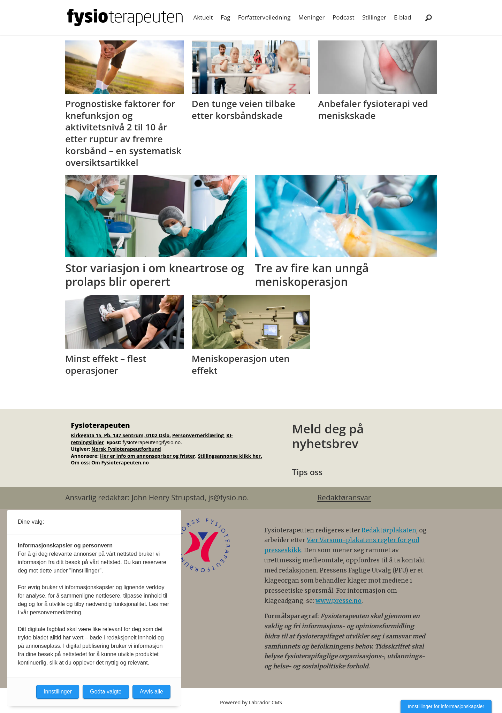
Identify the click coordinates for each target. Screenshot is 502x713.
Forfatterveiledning (264, 17)
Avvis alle (151, 692)
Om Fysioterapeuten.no (120, 462)
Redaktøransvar (344, 497)
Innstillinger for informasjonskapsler (446, 706)
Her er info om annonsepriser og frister (147, 456)
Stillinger (374, 17)
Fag (225, 17)
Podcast (344, 17)
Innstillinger (58, 692)
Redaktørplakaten (389, 530)
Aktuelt (203, 17)
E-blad (402, 17)
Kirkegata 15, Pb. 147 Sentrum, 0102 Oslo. (121, 435)
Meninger (311, 17)
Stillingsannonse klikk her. (230, 456)
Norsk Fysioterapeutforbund (126, 449)
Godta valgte (106, 692)
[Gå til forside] (125, 17)
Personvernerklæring (198, 435)
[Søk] (428, 17)
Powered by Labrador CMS (251, 702)
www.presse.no (338, 601)
